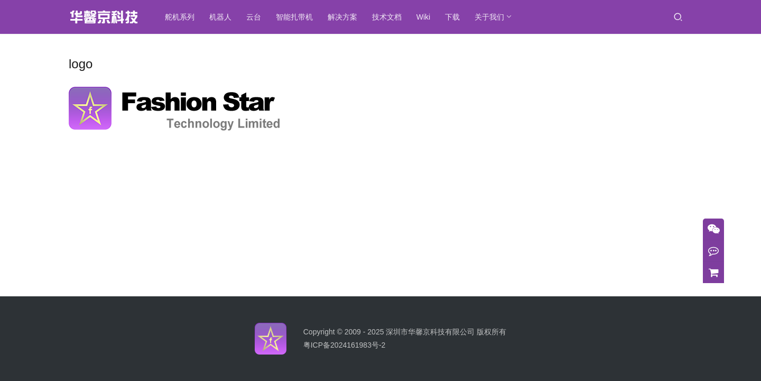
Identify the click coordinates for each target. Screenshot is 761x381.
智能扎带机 (296, 17)
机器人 (222, 17)
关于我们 (491, 17)
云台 (255, 17)
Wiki (425, 17)
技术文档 (389, 17)
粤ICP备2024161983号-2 (344, 345)
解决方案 (344, 17)
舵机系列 (182, 17)
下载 (454, 17)
